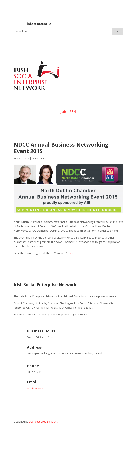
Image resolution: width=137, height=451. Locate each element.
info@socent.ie (39, 24)
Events (36, 158)
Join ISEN (68, 111)
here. (71, 253)
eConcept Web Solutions (43, 421)
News (44, 158)
